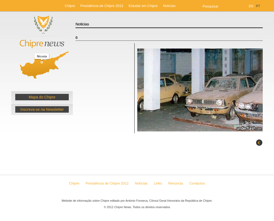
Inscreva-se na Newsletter (42, 109)
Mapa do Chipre (42, 97)
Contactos (197, 183)
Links (158, 183)
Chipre (70, 6)
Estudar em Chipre (143, 6)
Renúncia (176, 183)
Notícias (169, 6)
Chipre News (42, 49)
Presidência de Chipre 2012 (101, 6)
